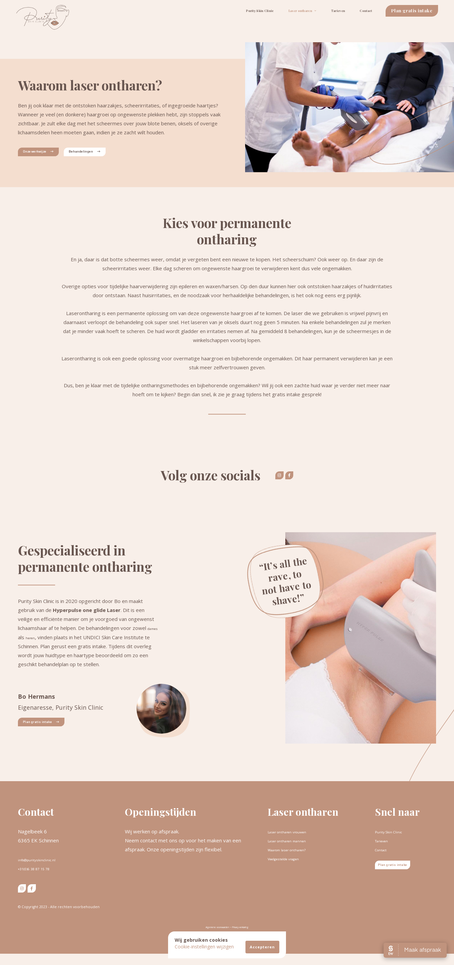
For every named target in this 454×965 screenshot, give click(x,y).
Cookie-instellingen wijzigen (204, 946)
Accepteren (262, 946)
